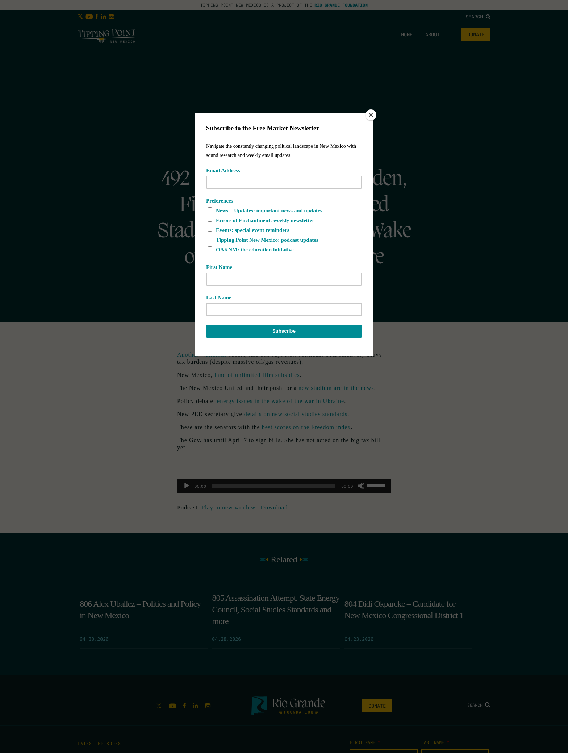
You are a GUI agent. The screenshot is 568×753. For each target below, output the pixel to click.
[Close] (371, 114)
